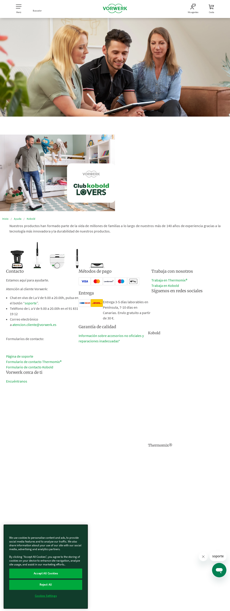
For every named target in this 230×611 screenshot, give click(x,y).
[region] (46, 567)
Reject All (46, 585)
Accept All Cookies (46, 573)
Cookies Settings (46, 596)
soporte (31, 303)
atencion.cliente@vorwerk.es (34, 324)
